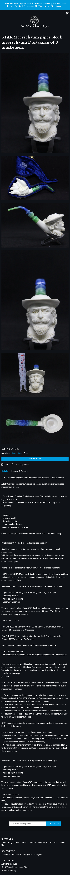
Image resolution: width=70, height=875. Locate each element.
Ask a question (22, 464)
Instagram (16, 854)
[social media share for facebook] (2, 464)
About (17, 842)
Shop (3, 842)
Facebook (5, 854)
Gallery (33, 842)
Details (4, 471)
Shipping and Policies (47, 842)
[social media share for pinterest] (12, 464)
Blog (10, 842)
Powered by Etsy (8, 870)
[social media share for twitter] (7, 464)
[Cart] (67, 13)
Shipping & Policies (19, 471)
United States (17, 453)
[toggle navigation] (2, 13)
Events (25, 842)
